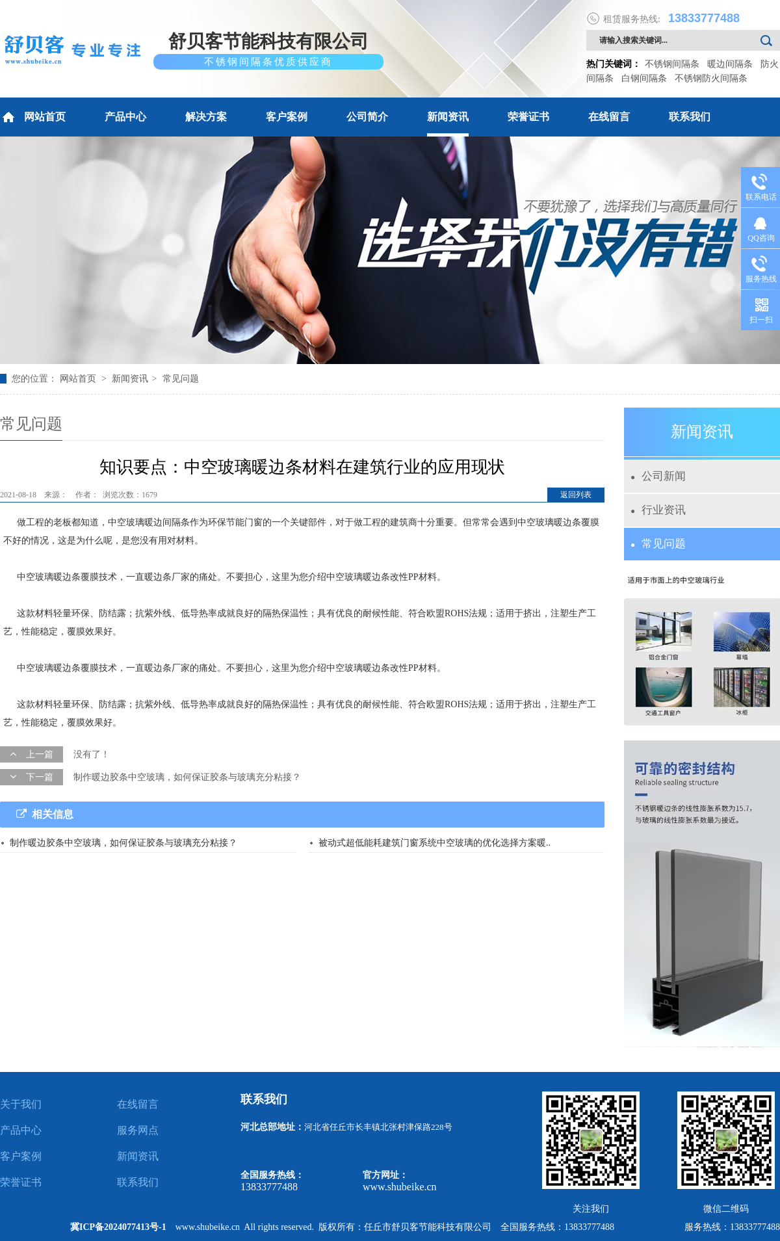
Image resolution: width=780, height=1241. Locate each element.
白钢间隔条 (644, 78)
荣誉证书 (528, 116)
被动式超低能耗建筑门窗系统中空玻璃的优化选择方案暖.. (434, 843)
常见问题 (180, 379)
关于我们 (21, 1104)
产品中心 (125, 116)
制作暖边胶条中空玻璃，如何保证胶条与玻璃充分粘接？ (187, 777)
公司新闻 (658, 476)
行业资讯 (658, 510)
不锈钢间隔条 (672, 64)
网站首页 (33, 117)
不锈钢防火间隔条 (711, 78)
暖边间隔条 (730, 64)
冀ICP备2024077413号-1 (118, 1227)
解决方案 (206, 116)
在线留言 (609, 116)
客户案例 (286, 116)
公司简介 (367, 116)
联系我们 (689, 116)
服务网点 (138, 1130)
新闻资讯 (448, 116)
